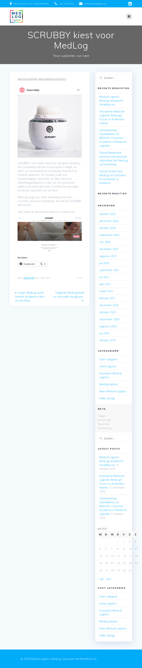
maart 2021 (106, 291)
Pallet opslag (106, 398)
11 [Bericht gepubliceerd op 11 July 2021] (136, 549)
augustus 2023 (108, 256)
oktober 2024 (107, 228)
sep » (109, 579)
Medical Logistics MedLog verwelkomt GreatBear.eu (111, 100)
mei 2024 (104, 242)
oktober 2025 (107, 214)
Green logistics (108, 366)
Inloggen (102, 415)
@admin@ (28, 277)
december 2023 (108, 249)
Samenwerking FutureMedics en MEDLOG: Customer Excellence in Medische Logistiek (113, 137)
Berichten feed (104, 419)
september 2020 (109, 319)
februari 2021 (107, 298)
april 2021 (105, 284)
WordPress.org (104, 428)
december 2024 (108, 221)
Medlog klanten (27, 79)
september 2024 (109, 235)
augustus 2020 (108, 326)
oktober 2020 (107, 312)
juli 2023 (104, 263)
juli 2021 (104, 277)
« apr (101, 579)
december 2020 (108, 305)
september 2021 (109, 270)
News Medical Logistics (52, 79)
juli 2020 (104, 333)
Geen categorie (108, 359)
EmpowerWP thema (109, 659)
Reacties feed (103, 424)
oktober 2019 (107, 340)
